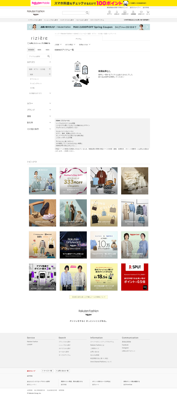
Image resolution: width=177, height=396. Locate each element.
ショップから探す (65, 345)
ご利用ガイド (94, 348)
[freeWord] (39, 56)
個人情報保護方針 (39, 390)
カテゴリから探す (65, 348)
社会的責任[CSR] (52, 390)
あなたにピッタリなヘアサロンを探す (38, 381)
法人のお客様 (94, 355)
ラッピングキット (36, 83)
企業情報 (29, 390)
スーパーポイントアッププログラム (102, 342)
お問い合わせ (94, 352)
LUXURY (29, 344)
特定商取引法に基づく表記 (99, 358)
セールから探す (64, 352)
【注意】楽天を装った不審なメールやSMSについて (89, 297)
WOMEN (31, 50)
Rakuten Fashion (66, 34)
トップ (57, 34)
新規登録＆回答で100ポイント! (117, 7)
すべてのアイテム (65, 355)
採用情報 (61, 390)
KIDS (47, 50)
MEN (39, 50)
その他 (32, 88)
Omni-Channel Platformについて (101, 362)
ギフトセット (34, 79)
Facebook (125, 345)
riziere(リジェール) (80, 34)
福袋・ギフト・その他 (37, 69)
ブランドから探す (65, 342)
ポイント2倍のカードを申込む (101, 381)
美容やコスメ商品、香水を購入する (72, 381)
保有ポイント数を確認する (132, 381)
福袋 (31, 74)
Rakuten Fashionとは (97, 345)
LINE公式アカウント (128, 351)
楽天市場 (146, 7)
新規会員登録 (126, 342)
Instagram (125, 348)
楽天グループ (134, 7)
